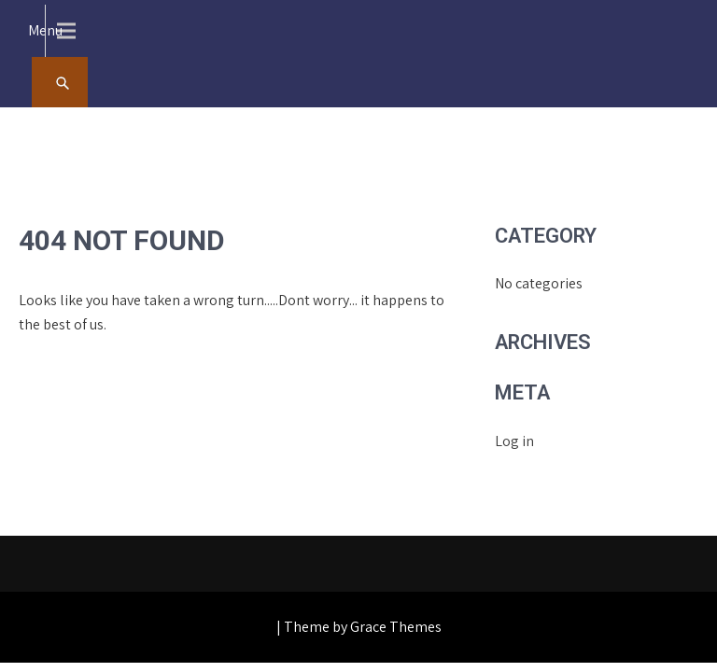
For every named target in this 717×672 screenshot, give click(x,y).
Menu (45, 30)
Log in (514, 441)
